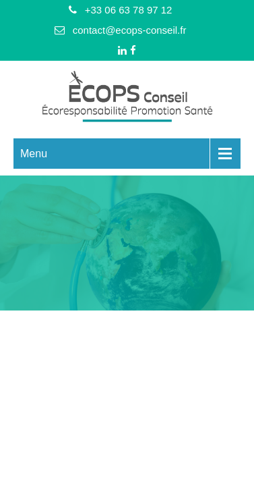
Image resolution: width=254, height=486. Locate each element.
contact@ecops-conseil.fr (130, 30)
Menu (33, 153)
